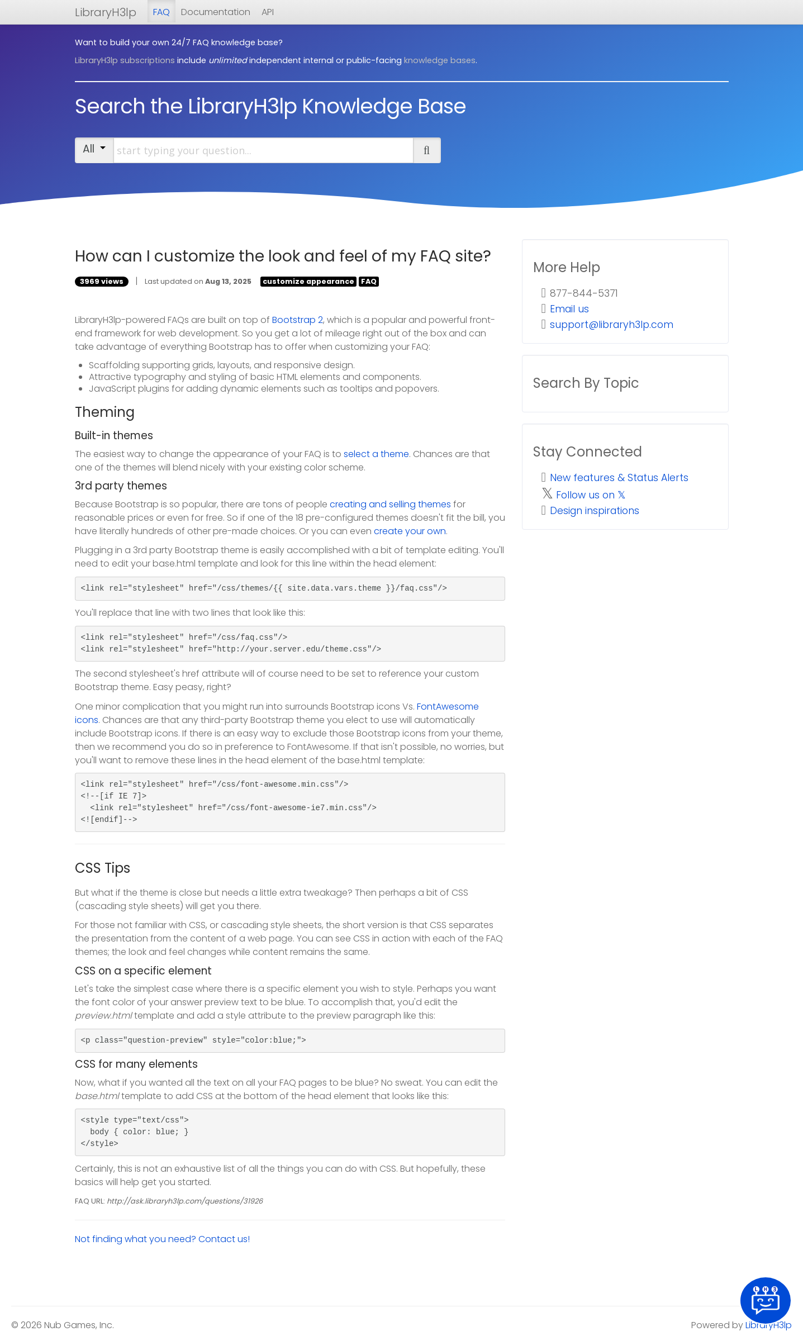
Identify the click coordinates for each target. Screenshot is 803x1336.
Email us (569, 309)
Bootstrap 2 (297, 319)
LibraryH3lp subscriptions (125, 60)
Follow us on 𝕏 (591, 495)
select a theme (376, 454)
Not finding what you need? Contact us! (162, 1239)
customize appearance (308, 281)
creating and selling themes (390, 504)
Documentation (215, 12)
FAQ (161, 12)
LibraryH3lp (105, 12)
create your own (410, 531)
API (268, 12)
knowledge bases (440, 60)
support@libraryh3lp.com (611, 324)
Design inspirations (594, 510)
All (94, 148)
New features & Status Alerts (619, 477)
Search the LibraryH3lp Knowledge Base (270, 106)
